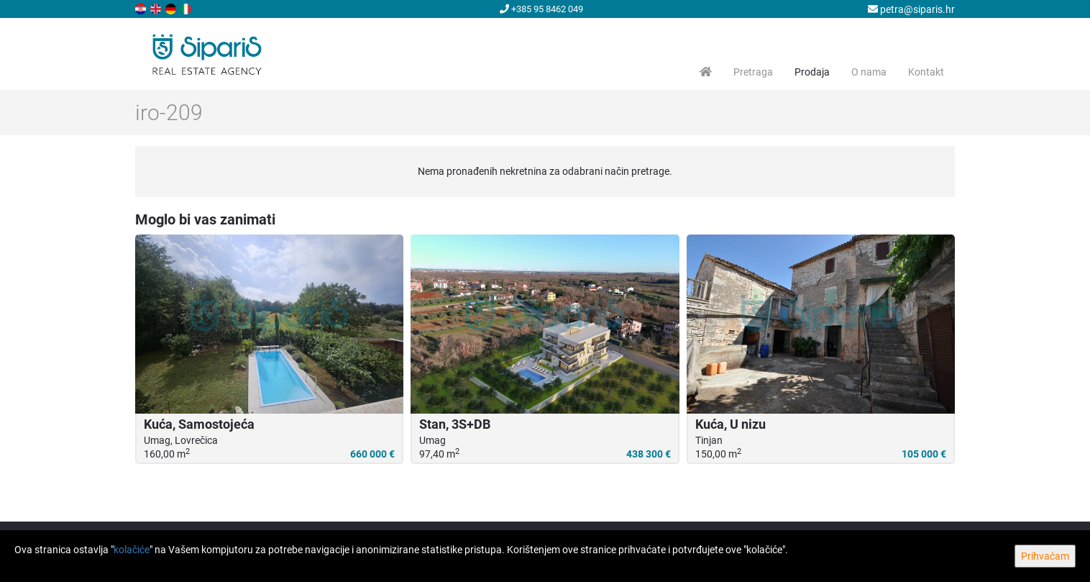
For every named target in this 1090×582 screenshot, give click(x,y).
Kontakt (926, 72)
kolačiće (132, 549)
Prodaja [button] (812, 72)
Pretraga (753, 72)
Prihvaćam (1045, 556)
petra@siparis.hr (911, 9)
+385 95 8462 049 (541, 9)
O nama (869, 72)
